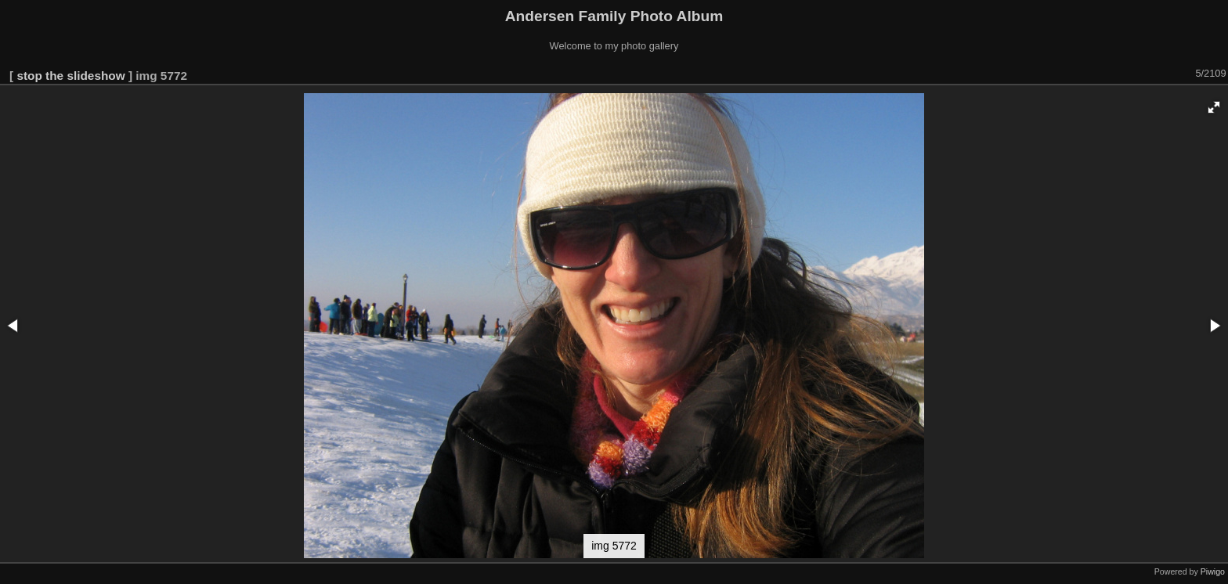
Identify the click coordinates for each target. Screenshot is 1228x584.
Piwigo (1213, 571)
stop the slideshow (70, 75)
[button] (1213, 107)
